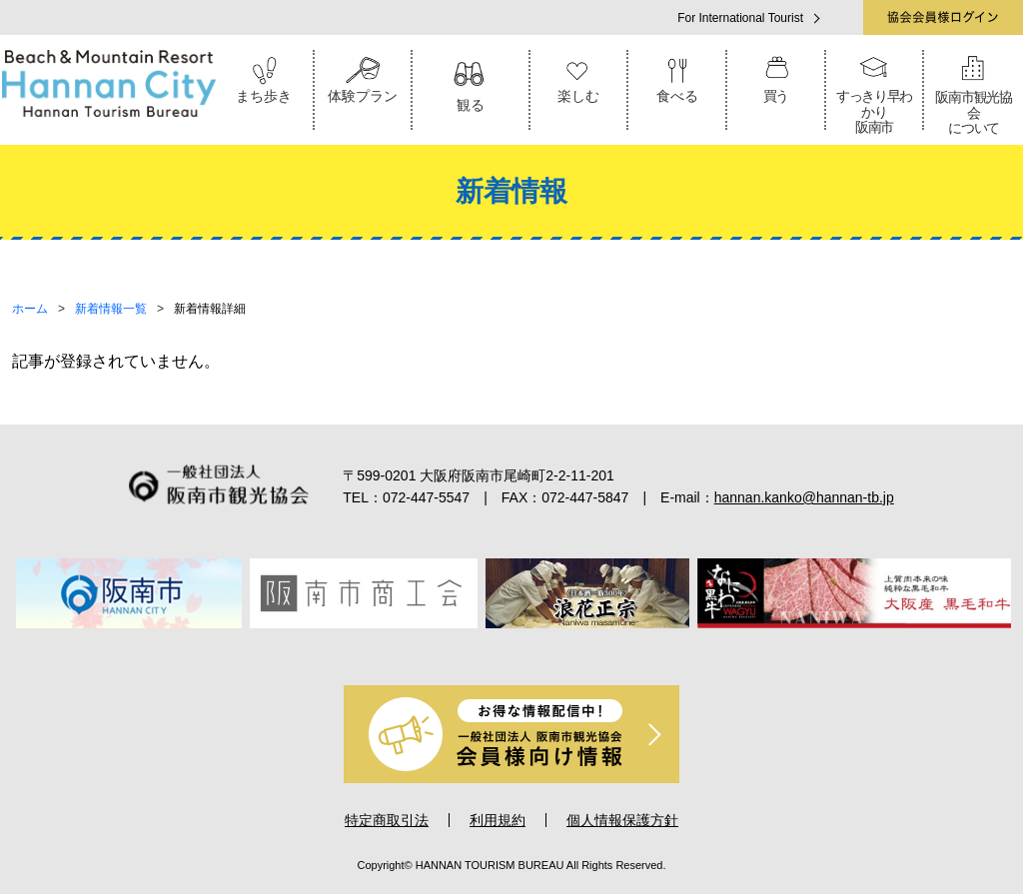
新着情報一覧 (111, 309)
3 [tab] (484, 650)
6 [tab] (567, 650)
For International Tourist (740, 18)
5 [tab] (539, 650)
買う (775, 77)
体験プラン (363, 77)
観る (470, 81)
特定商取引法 (387, 820)
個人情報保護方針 (622, 820)
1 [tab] (428, 650)
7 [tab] (595, 650)
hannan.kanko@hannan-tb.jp (804, 497)
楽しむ (578, 77)
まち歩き (264, 77)
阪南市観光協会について (973, 93)
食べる (676, 77)
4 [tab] (511, 650)
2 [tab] (456, 650)
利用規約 (497, 820)
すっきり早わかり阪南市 (874, 92)
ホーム (30, 309)
